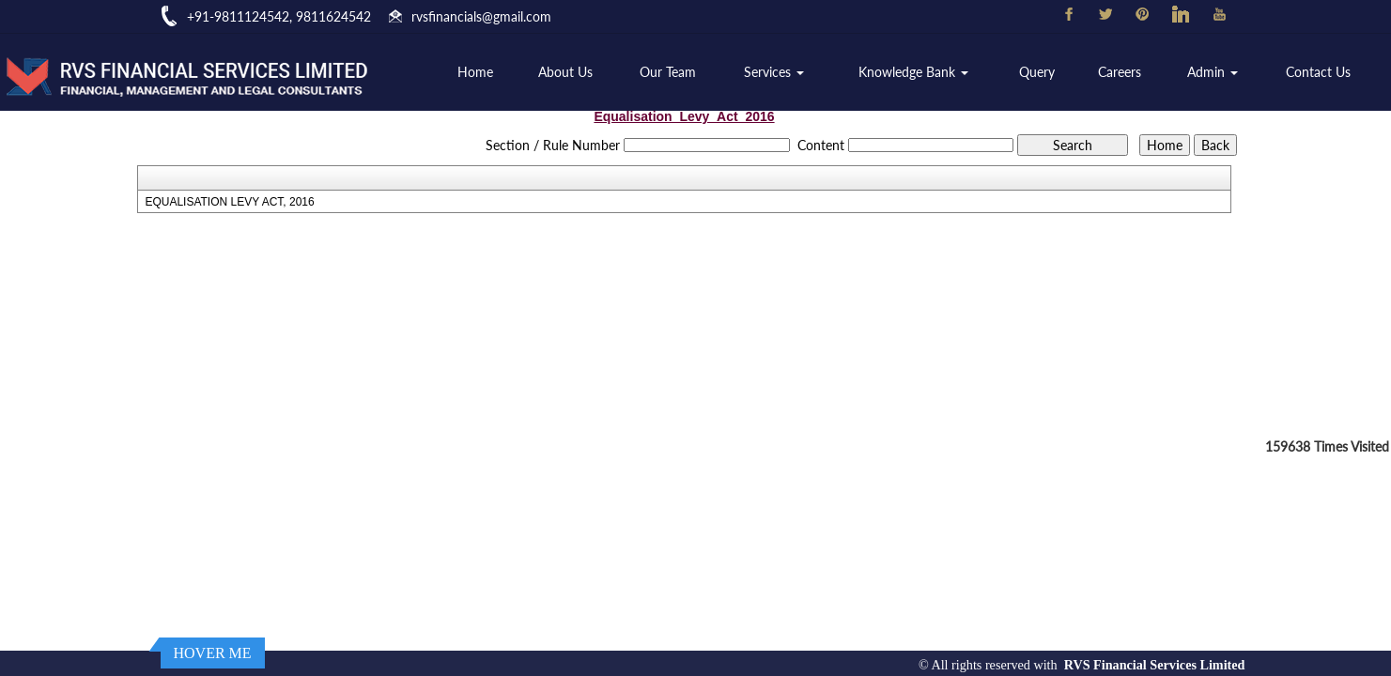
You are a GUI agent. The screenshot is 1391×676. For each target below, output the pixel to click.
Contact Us (1318, 72)
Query (1037, 72)
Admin (1212, 72)
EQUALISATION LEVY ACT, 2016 (229, 201)
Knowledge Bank (913, 72)
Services (774, 72)
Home (475, 72)
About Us (565, 72)
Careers (1119, 72)
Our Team (668, 72)
